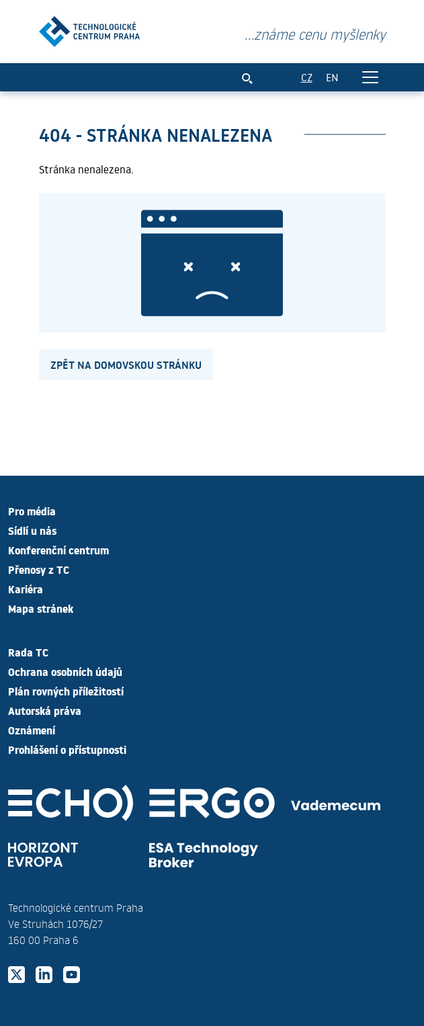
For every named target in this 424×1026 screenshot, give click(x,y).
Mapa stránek (40, 608)
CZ (306, 77)
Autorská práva (44, 710)
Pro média (32, 510)
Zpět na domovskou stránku (126, 364)
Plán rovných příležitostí (66, 690)
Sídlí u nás (32, 530)
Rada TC (28, 651)
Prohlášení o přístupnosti (67, 749)
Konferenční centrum (58, 549)
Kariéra (25, 588)
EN (332, 77)
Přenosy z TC (38, 569)
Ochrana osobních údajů (65, 671)
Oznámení (31, 729)
